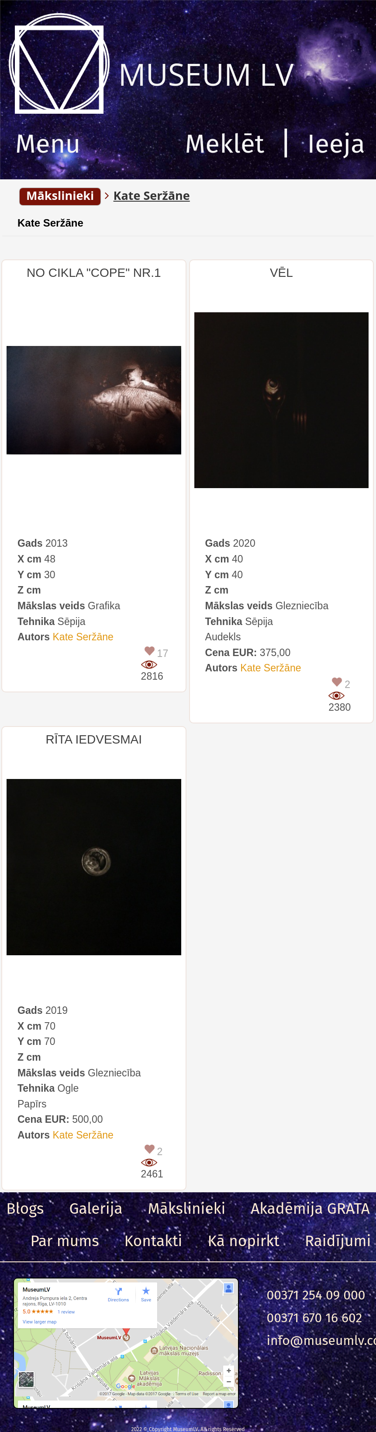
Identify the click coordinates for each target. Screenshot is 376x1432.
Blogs (25, 1208)
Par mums (65, 1241)
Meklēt (225, 144)
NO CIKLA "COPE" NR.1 (94, 272)
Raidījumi (338, 1241)
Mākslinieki (187, 1208)
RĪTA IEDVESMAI (94, 739)
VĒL (281, 272)
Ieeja (336, 144)
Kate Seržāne (50, 223)
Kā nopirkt (243, 1241)
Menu (47, 144)
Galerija (95, 1208)
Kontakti (153, 1241)
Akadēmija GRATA (310, 1208)
